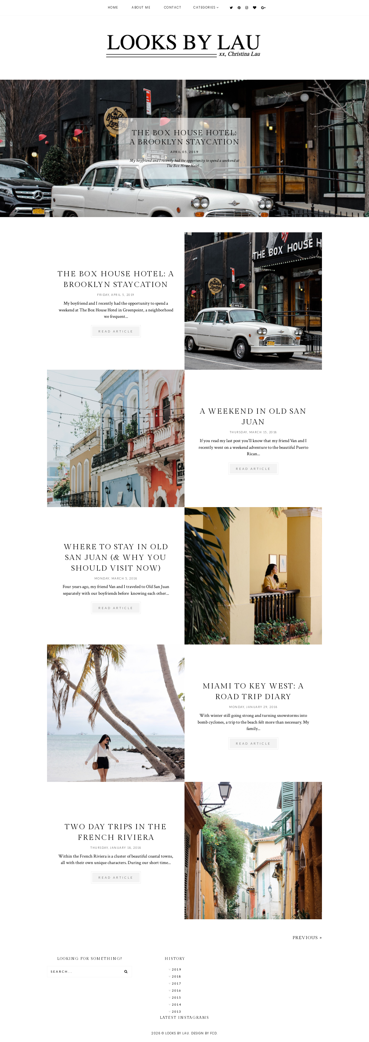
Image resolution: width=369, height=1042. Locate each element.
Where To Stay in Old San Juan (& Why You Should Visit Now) (116, 558)
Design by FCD (204, 1033)
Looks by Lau (177, 1033)
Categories (204, 7)
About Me (141, 7)
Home (113, 7)
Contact (172, 7)
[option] (184, 148)
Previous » (307, 937)
